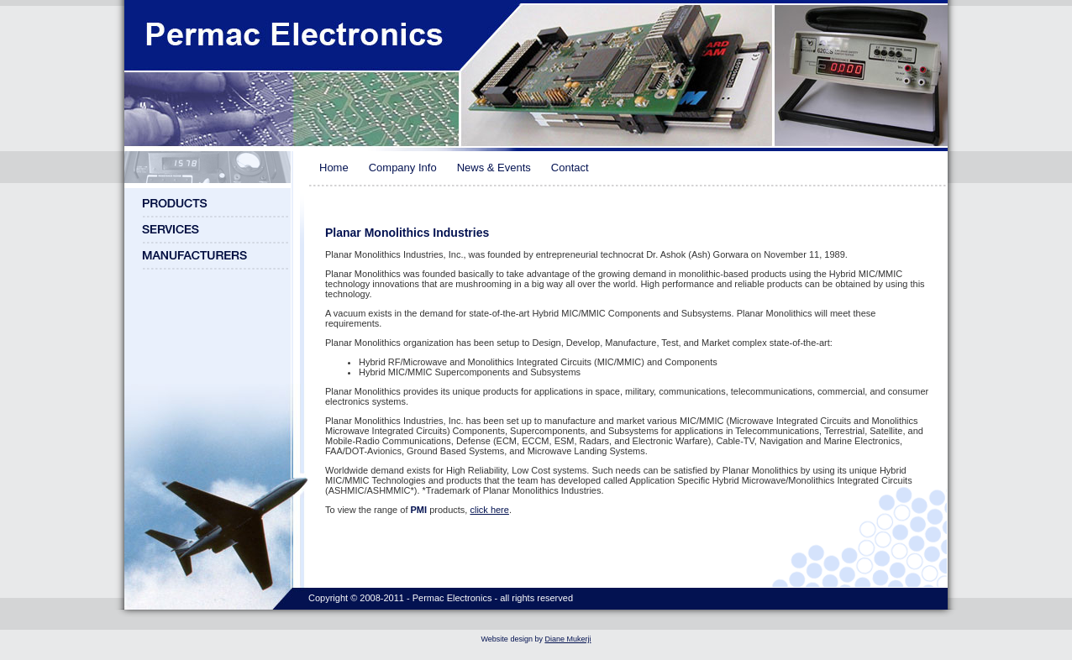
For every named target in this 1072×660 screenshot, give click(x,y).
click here (489, 510)
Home (334, 167)
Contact (570, 167)
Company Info (403, 167)
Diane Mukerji (567, 639)
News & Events (494, 167)
